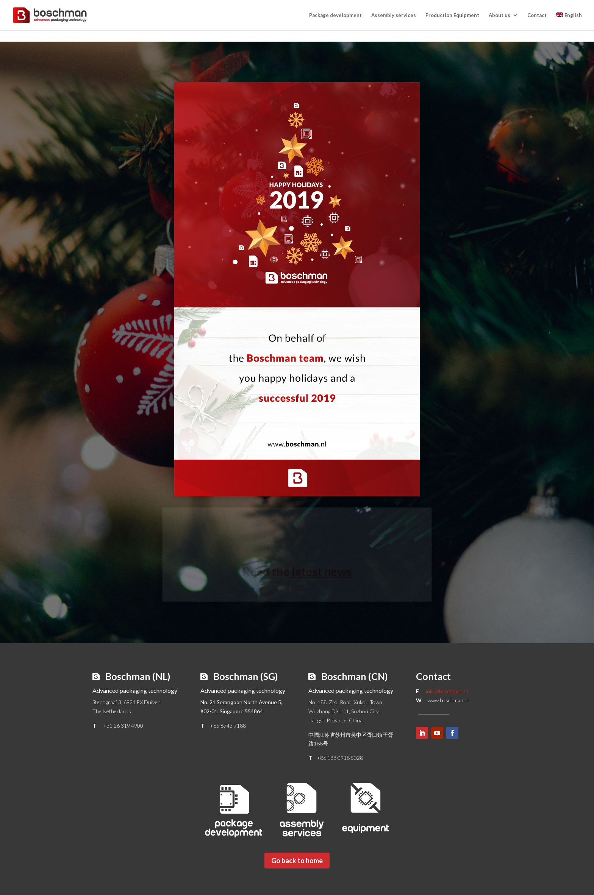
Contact (537, 15)
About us (499, 15)
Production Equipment (452, 15)
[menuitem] (569, 21)
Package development (335, 15)
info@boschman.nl (447, 691)
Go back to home (297, 860)
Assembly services (393, 15)
